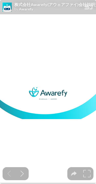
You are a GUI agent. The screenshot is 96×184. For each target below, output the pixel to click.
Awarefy (26, 9)
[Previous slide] (9, 173)
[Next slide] (22, 173)
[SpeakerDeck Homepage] (88, 8)
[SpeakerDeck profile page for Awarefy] (7, 7)
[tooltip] (74, 173)
